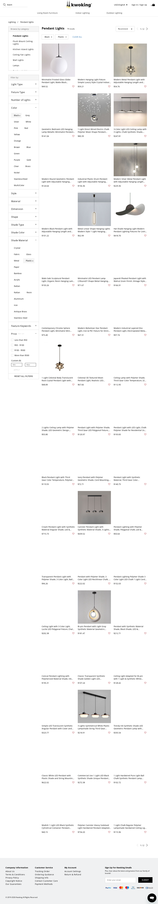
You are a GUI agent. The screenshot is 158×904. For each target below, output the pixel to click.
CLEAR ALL (77, 37)
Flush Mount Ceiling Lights (23, 42)
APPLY (17, 370)
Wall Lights (18, 60)
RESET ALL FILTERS (23, 376)
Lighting (12, 22)
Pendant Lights (20, 36)
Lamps (16, 65)
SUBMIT (145, 880)
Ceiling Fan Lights (21, 54)
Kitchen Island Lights (23, 49)
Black (48, 37)
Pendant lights (27, 22)
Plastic (62, 37)
